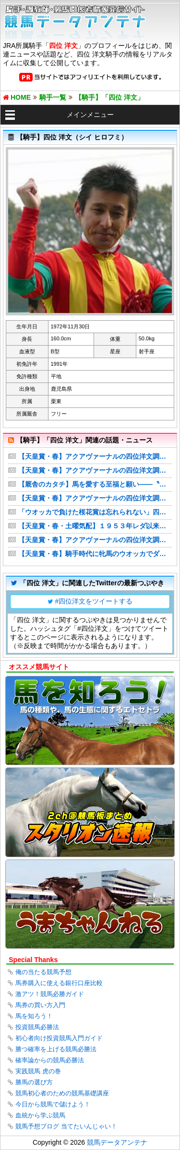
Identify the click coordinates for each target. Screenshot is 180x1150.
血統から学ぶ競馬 (40, 1115)
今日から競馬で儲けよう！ (52, 1104)
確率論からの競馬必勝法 (49, 1060)
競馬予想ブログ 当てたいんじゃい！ (66, 1126)
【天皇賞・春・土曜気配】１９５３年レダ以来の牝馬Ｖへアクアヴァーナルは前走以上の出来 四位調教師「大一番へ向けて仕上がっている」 (95, 526)
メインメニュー (90, 114)
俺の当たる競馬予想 (43, 972)
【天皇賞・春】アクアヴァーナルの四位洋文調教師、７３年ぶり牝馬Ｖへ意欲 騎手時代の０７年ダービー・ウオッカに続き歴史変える (95, 470)
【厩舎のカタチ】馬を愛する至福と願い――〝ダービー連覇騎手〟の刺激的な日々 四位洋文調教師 (95, 484)
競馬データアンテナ (117, 1142)
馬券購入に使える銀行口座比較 (59, 983)
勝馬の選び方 (34, 1082)
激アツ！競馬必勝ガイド (49, 994)
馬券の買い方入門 (40, 1005)
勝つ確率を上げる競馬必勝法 (55, 1049)
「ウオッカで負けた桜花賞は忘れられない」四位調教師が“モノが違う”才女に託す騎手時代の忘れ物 (95, 512)
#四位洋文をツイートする (94, 601)
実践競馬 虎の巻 (38, 1071)
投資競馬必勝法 (37, 1027)
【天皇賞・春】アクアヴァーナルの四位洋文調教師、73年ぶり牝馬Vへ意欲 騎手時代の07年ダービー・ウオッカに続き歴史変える (95, 456)
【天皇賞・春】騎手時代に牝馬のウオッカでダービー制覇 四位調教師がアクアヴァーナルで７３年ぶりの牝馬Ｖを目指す (95, 554)
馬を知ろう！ (34, 1016)
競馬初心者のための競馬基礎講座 (62, 1093)
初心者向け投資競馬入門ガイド (59, 1038)
